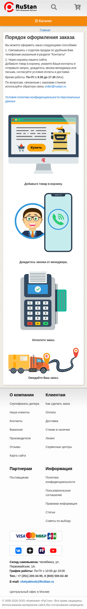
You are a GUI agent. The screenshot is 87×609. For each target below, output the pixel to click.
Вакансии (16, 429)
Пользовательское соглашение (58, 493)
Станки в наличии (58, 429)
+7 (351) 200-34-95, (30, 576)
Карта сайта (18, 455)
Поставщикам (19, 477)
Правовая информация (61, 503)
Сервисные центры (59, 447)
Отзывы (15, 447)
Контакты (16, 421)
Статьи (50, 512)
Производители (20, 438)
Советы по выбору (58, 521)
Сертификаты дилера (24, 403)
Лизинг (50, 438)
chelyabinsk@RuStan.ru (37, 581)
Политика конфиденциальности (60, 480)
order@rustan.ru (55, 86)
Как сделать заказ (58, 403)
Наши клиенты (20, 412)
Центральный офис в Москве (29, 591)
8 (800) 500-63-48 (56, 576)
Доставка (52, 421)
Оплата (51, 412)
